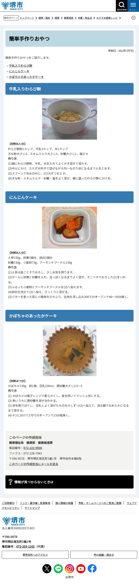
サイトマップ (32, 508)
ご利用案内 (8, 503)
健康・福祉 (44, 17)
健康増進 (68, 17)
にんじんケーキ (19, 71)
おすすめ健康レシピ (107, 17)
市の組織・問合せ (104, 555)
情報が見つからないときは (33, 482)
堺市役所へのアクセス (35, 555)
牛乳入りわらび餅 (20, 65)
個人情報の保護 (64, 503)
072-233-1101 (25, 546)
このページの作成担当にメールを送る (33, 464)
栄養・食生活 (85, 17)
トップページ (27, 17)
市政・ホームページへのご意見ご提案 (99, 503)
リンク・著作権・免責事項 (35, 503)
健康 (57, 17)
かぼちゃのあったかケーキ (26, 76)
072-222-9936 (33, 448)
